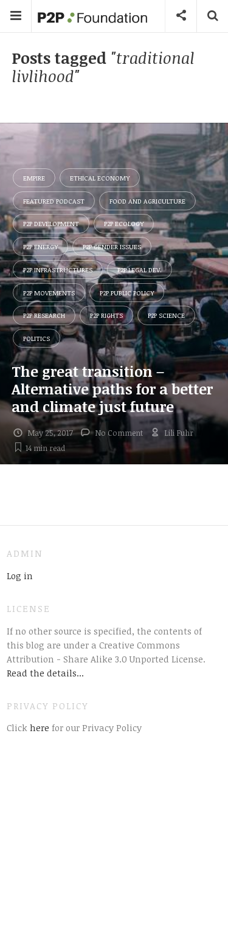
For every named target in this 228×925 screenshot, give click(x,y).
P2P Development (51, 223)
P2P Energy (40, 246)
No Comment (119, 432)
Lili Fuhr (178, 432)
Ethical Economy (100, 177)
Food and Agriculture (147, 200)
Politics (36, 338)
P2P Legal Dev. (139, 269)
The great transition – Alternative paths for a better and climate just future (112, 388)
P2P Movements (49, 292)
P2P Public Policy (127, 292)
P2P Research (44, 315)
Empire (34, 177)
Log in (20, 575)
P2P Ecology (123, 223)
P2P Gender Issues (112, 246)
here (38, 727)
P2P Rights (106, 315)
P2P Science (166, 315)
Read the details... (45, 673)
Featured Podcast (54, 200)
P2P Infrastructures (57, 269)
